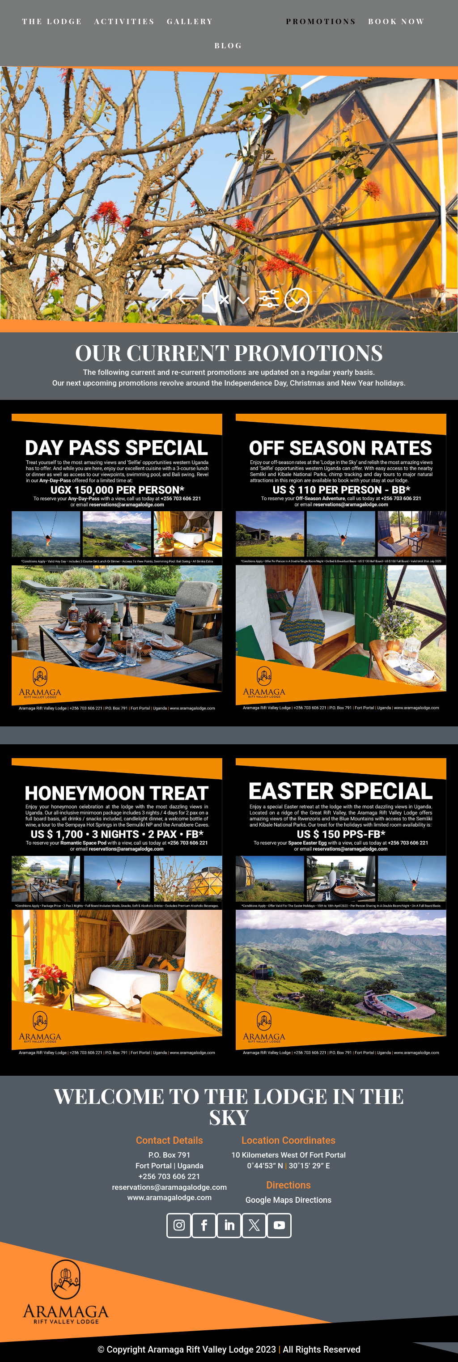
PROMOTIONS (321, 22)
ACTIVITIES (124, 22)
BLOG (228, 46)
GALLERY (190, 22)
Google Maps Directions (289, 1200)
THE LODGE (52, 22)
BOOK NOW (396, 22)
